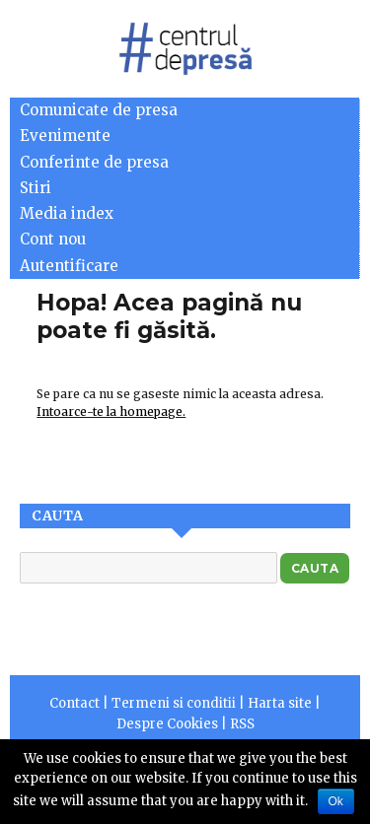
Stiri (35, 187)
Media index (66, 213)
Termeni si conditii (173, 703)
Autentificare (69, 265)
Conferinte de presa (94, 162)
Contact (74, 703)
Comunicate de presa (99, 110)
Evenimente (65, 135)
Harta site (280, 703)
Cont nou (53, 239)
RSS (242, 724)
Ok (336, 801)
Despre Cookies (167, 724)
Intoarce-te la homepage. (111, 411)
